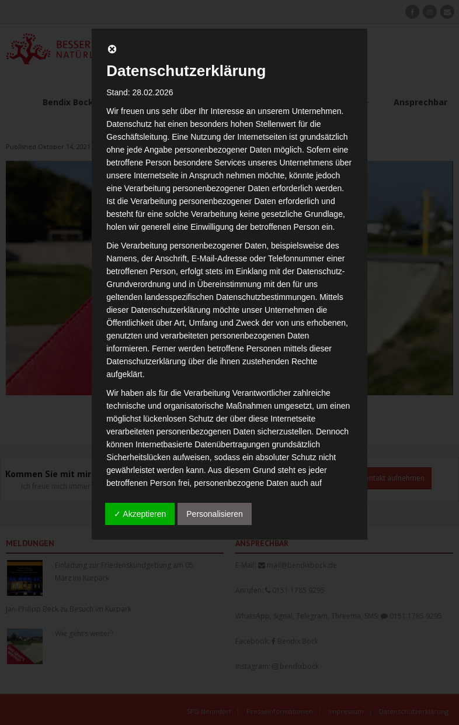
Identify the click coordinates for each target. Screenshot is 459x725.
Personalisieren (214, 514)
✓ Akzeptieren (140, 514)
